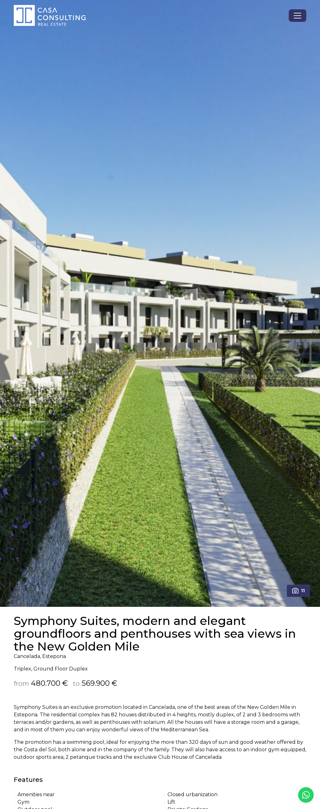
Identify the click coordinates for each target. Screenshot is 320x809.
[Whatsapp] (306, 795)
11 (298, 590)
